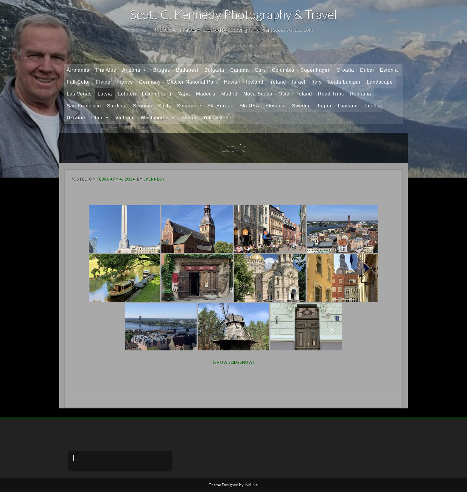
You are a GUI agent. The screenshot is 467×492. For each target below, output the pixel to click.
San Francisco (84, 105)
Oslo (283, 93)
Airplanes (78, 70)
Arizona (134, 70)
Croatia (345, 70)
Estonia (389, 70)
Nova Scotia (258, 93)
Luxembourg (157, 93)
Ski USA (249, 105)
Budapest (187, 70)
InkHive (251, 484)
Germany (150, 81)
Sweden (301, 105)
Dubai (367, 70)
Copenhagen (316, 70)
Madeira (205, 93)
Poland (303, 93)
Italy (317, 81)
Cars (260, 70)
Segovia (142, 105)
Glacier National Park (192, 81)
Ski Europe (220, 105)
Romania (360, 93)
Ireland (278, 81)
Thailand (347, 105)
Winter (189, 117)
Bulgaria (215, 70)
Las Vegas (79, 93)
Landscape (380, 81)
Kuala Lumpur (344, 81)
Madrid (229, 93)
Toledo (371, 105)
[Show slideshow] (233, 362)
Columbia (283, 70)
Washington (158, 118)
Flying (103, 81)
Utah (100, 118)
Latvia (105, 93)
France (124, 81)
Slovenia (275, 105)
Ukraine (76, 117)
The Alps (105, 70)
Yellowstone (217, 117)
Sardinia (117, 105)
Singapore (189, 105)
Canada (239, 70)
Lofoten (127, 93)
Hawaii (232, 81)
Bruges (161, 70)
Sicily (164, 105)
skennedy (154, 179)
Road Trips (331, 93)
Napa (184, 93)
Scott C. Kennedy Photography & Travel (233, 14)
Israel (298, 81)
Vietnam (125, 117)
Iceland (255, 81)
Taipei (324, 105)
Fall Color (78, 81)
